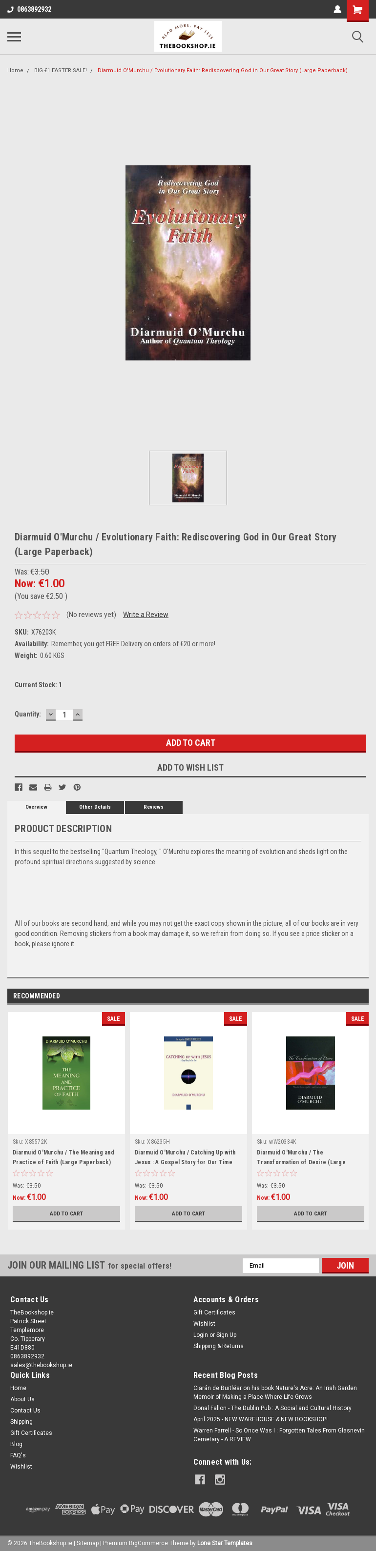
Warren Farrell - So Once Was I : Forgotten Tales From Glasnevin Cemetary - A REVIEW (279, 1435)
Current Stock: (38, 685)
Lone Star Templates (224, 1541)
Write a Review (145, 614)
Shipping (21, 1421)
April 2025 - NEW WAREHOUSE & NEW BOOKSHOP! (260, 1419)
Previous (347, 996)
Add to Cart (66, 1213)
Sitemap (88, 1541)
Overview (36, 807)
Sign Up (226, 1335)
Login (200, 1335)
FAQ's (18, 1455)
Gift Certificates (214, 1312)
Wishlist (204, 1323)
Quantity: (28, 714)
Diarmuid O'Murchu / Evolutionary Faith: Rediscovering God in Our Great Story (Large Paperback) (223, 70)
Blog (16, 1444)
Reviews (154, 807)
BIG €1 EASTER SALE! (60, 70)
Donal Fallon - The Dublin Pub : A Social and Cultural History (272, 1408)
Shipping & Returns (218, 1346)
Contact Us (25, 1410)
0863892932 (29, 9)
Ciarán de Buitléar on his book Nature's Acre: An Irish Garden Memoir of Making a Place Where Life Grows (275, 1392)
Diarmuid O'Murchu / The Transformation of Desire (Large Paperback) (301, 1162)
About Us (22, 1399)
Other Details (95, 807)
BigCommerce (148, 1541)
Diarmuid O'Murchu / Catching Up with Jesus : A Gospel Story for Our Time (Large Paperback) (185, 1162)
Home (15, 70)
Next (361, 996)
